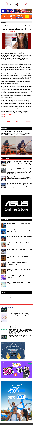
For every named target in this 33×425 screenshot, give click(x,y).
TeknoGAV (20, 424)
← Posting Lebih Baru (5, 121)
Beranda (17, 121)
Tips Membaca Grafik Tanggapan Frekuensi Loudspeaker (19, 183)
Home (2, 25)
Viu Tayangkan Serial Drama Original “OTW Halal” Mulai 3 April (19, 237)
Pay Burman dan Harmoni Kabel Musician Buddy (12, 131)
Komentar (4, 297)
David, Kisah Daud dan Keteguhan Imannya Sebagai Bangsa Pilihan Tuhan (19, 270)
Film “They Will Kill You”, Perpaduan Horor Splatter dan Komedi (19, 256)
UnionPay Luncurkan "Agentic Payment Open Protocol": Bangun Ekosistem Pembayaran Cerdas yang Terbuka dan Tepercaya (19, 325)
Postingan (4, 295)
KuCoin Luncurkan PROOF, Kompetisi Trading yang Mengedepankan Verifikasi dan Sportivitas (19, 309)
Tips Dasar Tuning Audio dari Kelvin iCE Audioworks (18, 176)
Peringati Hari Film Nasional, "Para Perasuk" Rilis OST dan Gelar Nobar (19, 250)
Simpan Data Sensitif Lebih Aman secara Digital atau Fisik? (18, 223)
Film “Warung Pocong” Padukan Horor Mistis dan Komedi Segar (19, 243)
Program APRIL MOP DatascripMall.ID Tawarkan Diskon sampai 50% (18, 276)
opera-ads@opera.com (6, 114)
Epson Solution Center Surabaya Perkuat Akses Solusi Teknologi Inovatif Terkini (18, 263)
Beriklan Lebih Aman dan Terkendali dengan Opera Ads (16, 29)
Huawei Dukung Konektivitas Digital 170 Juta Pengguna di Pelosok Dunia (19, 283)
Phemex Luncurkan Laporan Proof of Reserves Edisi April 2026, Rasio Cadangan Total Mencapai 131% (20, 336)
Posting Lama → (28, 121)
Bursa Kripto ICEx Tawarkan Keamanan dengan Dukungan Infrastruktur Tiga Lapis (19, 230)
